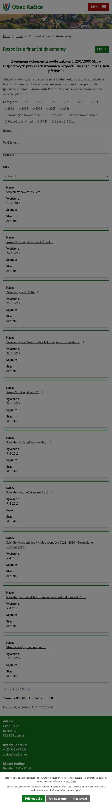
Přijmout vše (33, 799)
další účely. (71, 781)
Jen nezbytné (58, 799)
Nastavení (80, 799)
